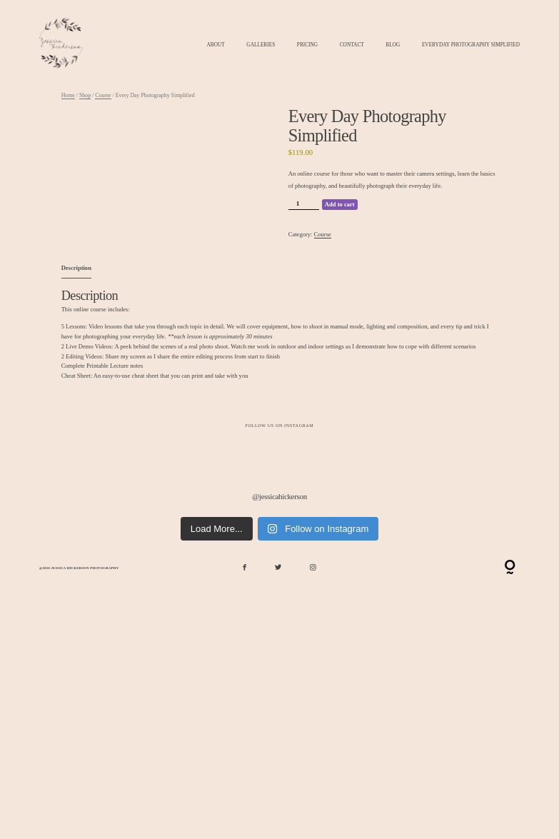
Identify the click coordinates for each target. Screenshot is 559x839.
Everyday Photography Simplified (471, 45)
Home (68, 95)
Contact (352, 45)
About (216, 45)
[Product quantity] (303, 204)
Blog (393, 45)
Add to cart (340, 204)
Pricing (307, 45)
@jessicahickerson (279, 495)
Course (103, 95)
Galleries (260, 45)
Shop (85, 95)
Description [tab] (76, 267)
